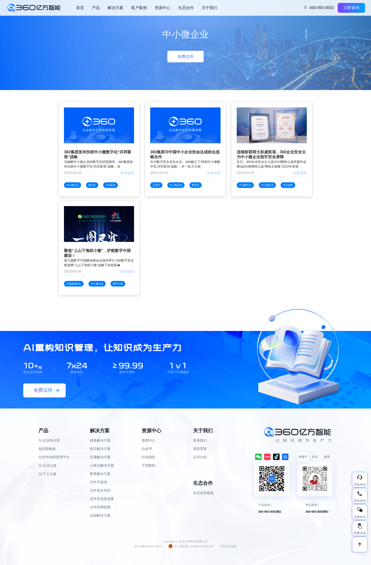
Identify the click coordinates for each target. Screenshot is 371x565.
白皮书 (147, 449)
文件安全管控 (100, 490)
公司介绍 (200, 457)
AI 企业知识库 (49, 440)
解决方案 (115, 8)
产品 (96, 8)
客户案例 (139, 8)
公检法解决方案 (102, 465)
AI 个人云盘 (47, 474)
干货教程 (148, 465)
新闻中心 (148, 440)
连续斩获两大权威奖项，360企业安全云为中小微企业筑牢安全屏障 (271, 154)
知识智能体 (47, 449)
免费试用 (185, 56)
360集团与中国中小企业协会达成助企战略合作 (185, 154)
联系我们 (200, 440)
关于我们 (209, 8)
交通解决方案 (100, 457)
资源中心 (162, 8)
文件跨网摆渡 (100, 507)
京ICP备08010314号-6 (148, 546)
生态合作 (186, 8)
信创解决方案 (100, 515)
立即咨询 (351, 8)
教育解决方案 (100, 474)
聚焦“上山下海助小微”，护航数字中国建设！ (97, 253)
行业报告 (148, 457)
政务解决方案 (100, 440)
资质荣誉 (200, 449)
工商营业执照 (228, 546)
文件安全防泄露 (102, 499)
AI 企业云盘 (47, 465)
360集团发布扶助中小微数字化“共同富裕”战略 (97, 154)
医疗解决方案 (100, 449)
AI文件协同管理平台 (54, 457)
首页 (80, 8)
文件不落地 (98, 482)
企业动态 (127, 173)
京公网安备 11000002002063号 (190, 546)
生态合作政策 (203, 493)
